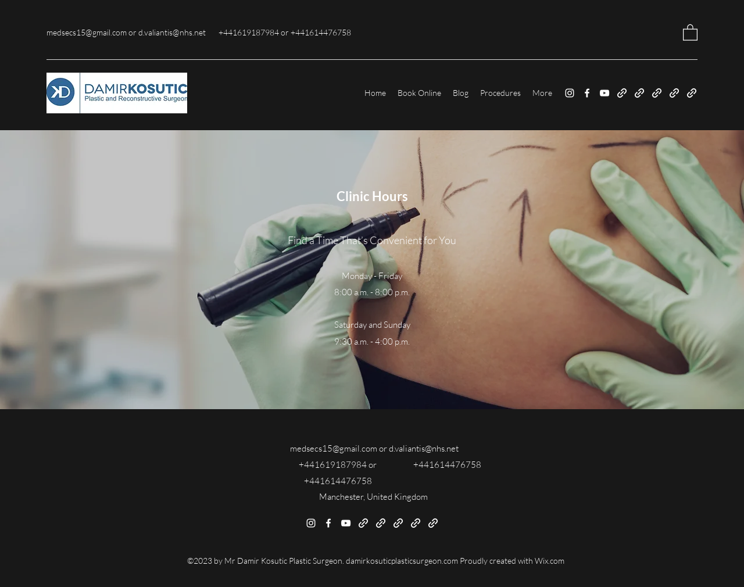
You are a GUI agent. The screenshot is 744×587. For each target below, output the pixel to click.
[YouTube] (604, 93)
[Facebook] (587, 93)
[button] (690, 32)
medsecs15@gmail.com (86, 32)
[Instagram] (569, 93)
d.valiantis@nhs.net (172, 32)
